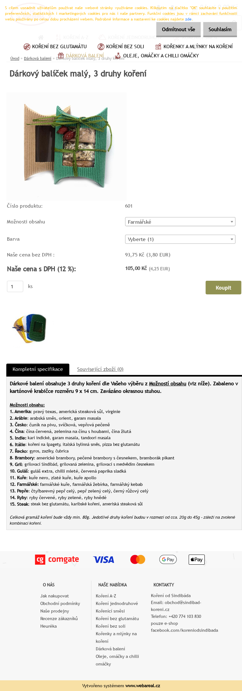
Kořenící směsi (110, 610)
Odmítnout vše (171, 29)
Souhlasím (217, 29)
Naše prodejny (54, 610)
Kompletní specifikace (38, 369)
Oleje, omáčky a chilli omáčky (156, 56)
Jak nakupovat (54, 595)
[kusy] (15, 286)
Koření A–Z (106, 595)
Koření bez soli (120, 47)
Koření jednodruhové (117, 603)
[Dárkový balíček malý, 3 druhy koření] (66, 95)
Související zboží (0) (100, 369)
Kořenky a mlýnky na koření (193, 47)
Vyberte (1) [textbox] (141, 239)
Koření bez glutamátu (54, 47)
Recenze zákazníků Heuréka (59, 622)
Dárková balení (80, 56)
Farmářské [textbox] (139, 222)
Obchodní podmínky (60, 603)
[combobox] (180, 221)
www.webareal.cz (142, 685)
